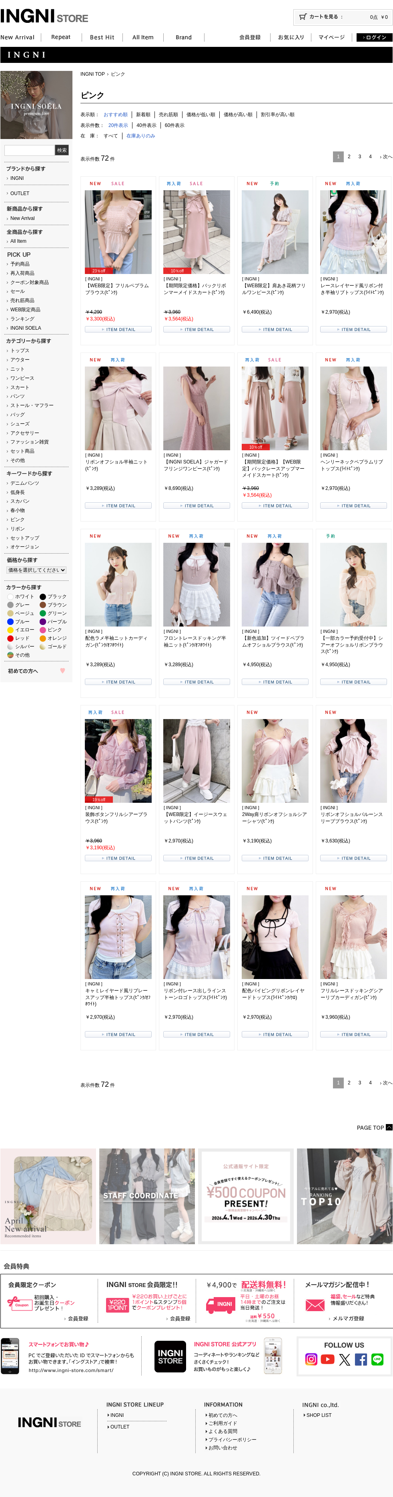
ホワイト (24, 596)
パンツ (17, 396)
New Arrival (22, 218)
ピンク (17, 519)
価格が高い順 (238, 114)
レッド (22, 638)
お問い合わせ (223, 1448)
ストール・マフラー (32, 405)
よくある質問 (223, 1431)
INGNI (17, 178)
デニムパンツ (24, 483)
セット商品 (22, 451)
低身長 (17, 492)
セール (17, 291)
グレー (22, 605)
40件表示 (146, 125)
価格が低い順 (200, 114)
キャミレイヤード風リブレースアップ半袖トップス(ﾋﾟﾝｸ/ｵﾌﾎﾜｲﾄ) (117, 997)
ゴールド (57, 646)
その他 (17, 460)
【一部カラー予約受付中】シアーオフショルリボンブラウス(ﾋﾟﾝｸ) (352, 645)
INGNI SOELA (25, 328)
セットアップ (24, 538)
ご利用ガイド (223, 1423)
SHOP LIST (319, 1415)
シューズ (20, 424)
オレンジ (57, 638)
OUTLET (19, 193)
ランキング (22, 319)
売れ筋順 (168, 114)
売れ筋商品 (22, 300)
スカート (20, 387)
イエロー (24, 630)
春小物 (17, 510)
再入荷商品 (22, 273)
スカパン (20, 501)
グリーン (57, 613)
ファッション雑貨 (29, 442)
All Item (18, 241)
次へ (388, 156)
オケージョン (24, 547)
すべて (111, 136)
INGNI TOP (92, 74)
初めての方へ (223, 1415)
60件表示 (174, 125)
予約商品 (20, 264)
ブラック (57, 596)
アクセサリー (24, 433)
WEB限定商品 (25, 309)
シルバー (24, 646)
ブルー (22, 622)
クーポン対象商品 (29, 282)
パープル (57, 622)
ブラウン (57, 605)
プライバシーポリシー (233, 1440)
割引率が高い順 (278, 114)
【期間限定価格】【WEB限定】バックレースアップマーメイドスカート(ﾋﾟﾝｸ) (273, 468)
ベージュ (24, 613)
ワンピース (22, 378)
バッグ (17, 414)
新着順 (143, 114)
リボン (17, 529)
